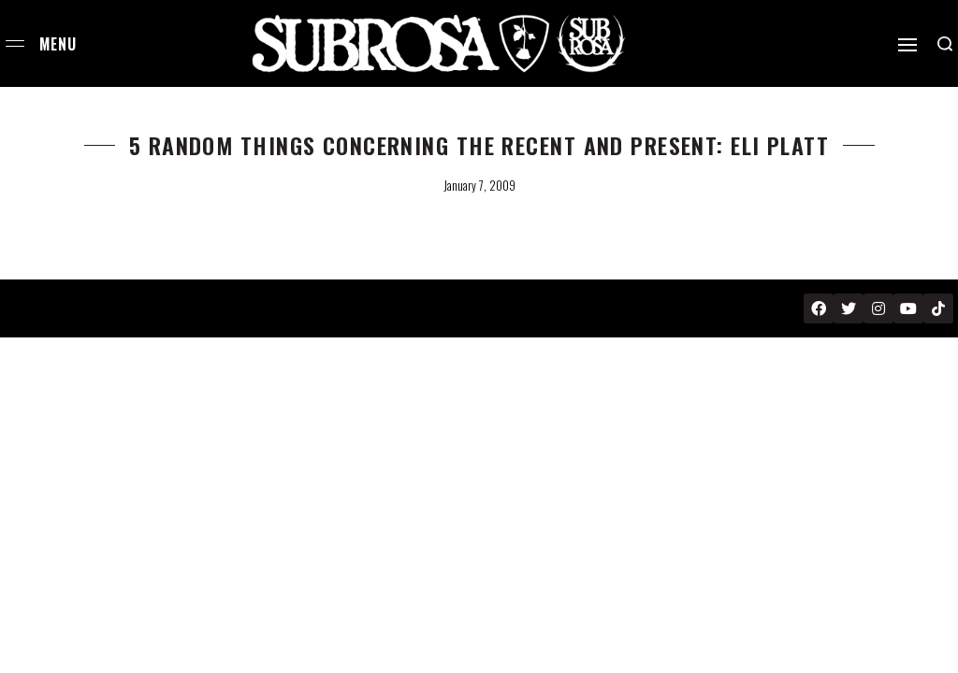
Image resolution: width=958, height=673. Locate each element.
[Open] (907, 44)
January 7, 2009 (479, 185)
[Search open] (944, 44)
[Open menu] (15, 43)
